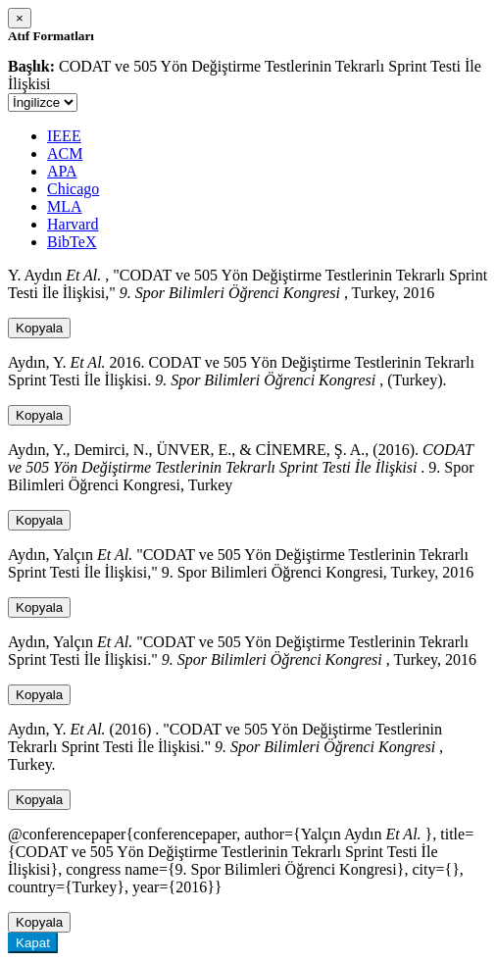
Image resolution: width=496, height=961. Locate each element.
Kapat (33, 943)
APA (62, 171)
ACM (64, 153)
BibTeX (71, 241)
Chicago (73, 188)
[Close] (19, 18)
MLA (64, 206)
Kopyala (39, 328)
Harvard (72, 224)
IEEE (64, 135)
